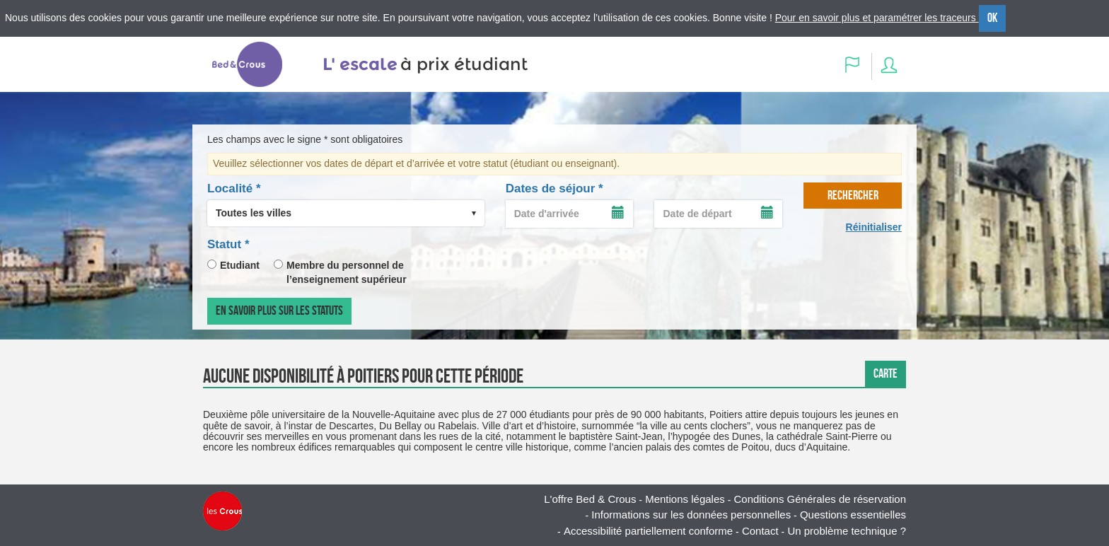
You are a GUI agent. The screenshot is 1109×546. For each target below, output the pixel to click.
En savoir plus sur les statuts (279, 310)
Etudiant (240, 265)
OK (992, 18)
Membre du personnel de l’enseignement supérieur (346, 272)
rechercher (853, 195)
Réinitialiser (874, 227)
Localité (234, 188)
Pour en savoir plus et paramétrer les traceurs (877, 17)
